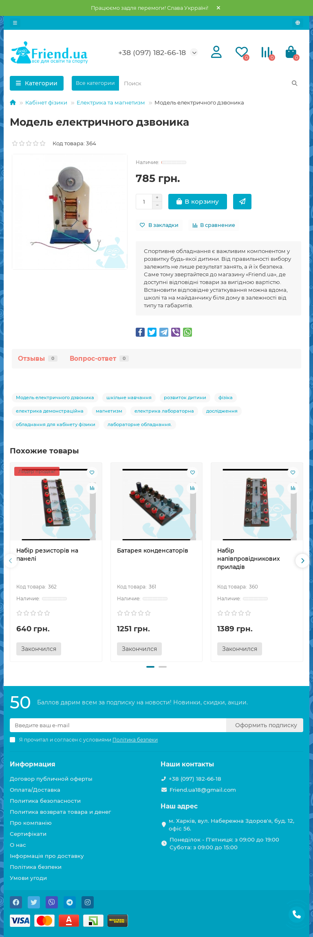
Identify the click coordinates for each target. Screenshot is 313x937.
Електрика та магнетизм (111, 102)
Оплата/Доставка (35, 789)
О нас (18, 845)
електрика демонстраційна (50, 411)
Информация (32, 764)
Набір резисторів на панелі (47, 554)
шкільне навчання (129, 397)
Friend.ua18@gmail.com (203, 789)
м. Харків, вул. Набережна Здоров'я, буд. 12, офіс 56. (231, 824)
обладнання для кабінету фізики (55, 424)
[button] (150, 667)
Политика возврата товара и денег (60, 811)
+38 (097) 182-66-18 (152, 52)
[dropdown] (15, 22)
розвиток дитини (185, 397)
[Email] (118, 725)
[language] (297, 22)
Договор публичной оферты (51, 778)
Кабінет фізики (46, 102)
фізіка (225, 397)
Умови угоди (28, 878)
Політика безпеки (36, 867)
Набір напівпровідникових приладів (248, 559)
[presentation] (11, 561)
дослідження (222, 411)
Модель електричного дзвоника (55, 397)
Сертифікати (28, 833)
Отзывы (37, 358)
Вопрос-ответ (99, 358)
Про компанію (31, 822)
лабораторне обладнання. (140, 424)
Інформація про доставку (47, 856)
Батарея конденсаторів (152, 550)
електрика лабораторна (164, 411)
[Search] (211, 83)
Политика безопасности (45, 800)
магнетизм (109, 411)
